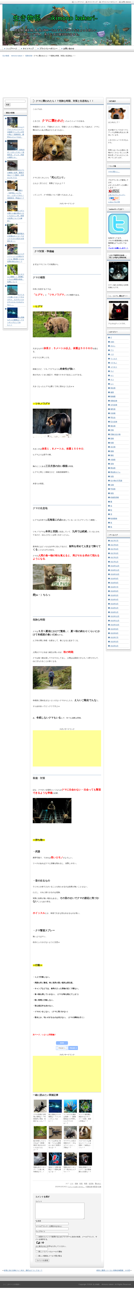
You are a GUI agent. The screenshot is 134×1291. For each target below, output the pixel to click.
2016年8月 (114, 583)
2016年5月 (114, 595)
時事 (112, 443)
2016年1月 (114, 612)
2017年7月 (114, 541)
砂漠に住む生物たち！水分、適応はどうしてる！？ (23, 1273)
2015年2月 (114, 646)
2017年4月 (114, 549)
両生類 (112, 388)
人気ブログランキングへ (116, 195)
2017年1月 (114, 562)
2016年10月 (114, 574)
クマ (71, 1183)
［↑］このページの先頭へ (11, 1287)
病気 (112, 493)
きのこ (112, 346)
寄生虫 (112, 417)
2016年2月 (114, 608)
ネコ (112, 380)
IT (111, 337)
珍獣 (112, 476)
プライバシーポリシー (48, 49)
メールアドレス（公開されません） (49, 1229)
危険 (76, 1183)
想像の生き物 (115, 434)
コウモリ (113, 367)
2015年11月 (114, 621)
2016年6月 (114, 591)
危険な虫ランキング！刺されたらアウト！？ (70, 1169)
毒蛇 (112, 455)
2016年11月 (114, 570)
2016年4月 (114, 599)
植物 (112, 451)
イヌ (112, 354)
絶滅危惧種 (114, 497)
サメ (112, 371)
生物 (99, 1187)
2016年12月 (114, 566)
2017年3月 (114, 553)
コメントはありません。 (76, 1187)
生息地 (91, 1183)
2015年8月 (114, 633)
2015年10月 (114, 625)
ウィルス (113, 359)
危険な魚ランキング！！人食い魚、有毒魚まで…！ (39, 1169)
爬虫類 (112, 468)
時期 (85, 1183)
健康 (112, 392)
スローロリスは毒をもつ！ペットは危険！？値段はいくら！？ (85, 1144)
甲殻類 (112, 489)
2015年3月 (114, 642)
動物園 (112, 396)
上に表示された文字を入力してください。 (51, 1249)
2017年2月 (114, 557)
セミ (112, 375)
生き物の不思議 (116, 481)
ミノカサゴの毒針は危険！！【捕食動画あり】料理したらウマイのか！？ (70, 1119)
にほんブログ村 (114, 202)
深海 (112, 464)
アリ (112, 350)
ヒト (112, 384)
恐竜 (112, 430)
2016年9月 (114, 578)
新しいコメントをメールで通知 (50, 1255)
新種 (112, 438)
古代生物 (113, 405)
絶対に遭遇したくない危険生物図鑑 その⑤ (113, 1273)
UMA (112, 342)
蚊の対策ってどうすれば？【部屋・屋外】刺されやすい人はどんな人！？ (39, 1145)
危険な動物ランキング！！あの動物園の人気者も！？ (85, 1169)
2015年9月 (114, 629)
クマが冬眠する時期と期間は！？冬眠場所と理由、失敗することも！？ (39, 1118)
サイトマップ (28, 49)
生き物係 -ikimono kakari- (12, 56)
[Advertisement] (67, 75)
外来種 (112, 413)
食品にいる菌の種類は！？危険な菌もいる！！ (54, 1169)
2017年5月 (114, 545)
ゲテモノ (113, 363)
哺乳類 (95, 1187)
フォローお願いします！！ (118, 248)
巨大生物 (113, 422)
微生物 (112, 426)
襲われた (98, 1183)
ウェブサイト (40, 1234)
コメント (38, 1201)
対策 (81, 1183)
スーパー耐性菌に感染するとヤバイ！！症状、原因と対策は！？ (85, 1118)
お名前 (38, 1224)
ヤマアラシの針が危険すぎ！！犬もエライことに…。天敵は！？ (70, 1144)
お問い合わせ (68, 49)
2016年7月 (114, 587)
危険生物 (89, 1187)
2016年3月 (114, 604)
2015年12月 (114, 616)
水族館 (112, 460)
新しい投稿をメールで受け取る (50, 1259)
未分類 (112, 447)
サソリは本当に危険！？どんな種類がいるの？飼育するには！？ (54, 1144)
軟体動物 (113, 518)
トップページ (11, 49)
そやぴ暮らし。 (114, 172)
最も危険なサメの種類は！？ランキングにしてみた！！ (54, 1118)
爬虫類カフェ (115, 472)
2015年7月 (114, 637)
